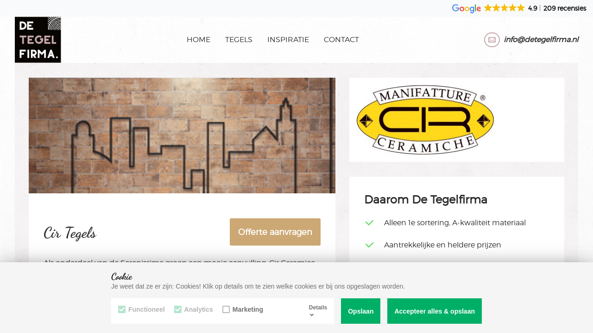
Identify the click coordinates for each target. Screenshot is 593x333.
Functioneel (141, 309)
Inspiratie (288, 39)
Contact (341, 39)
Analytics (193, 309)
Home (198, 39)
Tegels (238, 39)
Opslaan (360, 311)
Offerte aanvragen (275, 232)
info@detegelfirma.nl (541, 39)
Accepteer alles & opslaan (434, 311)
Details (318, 311)
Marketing (242, 309)
